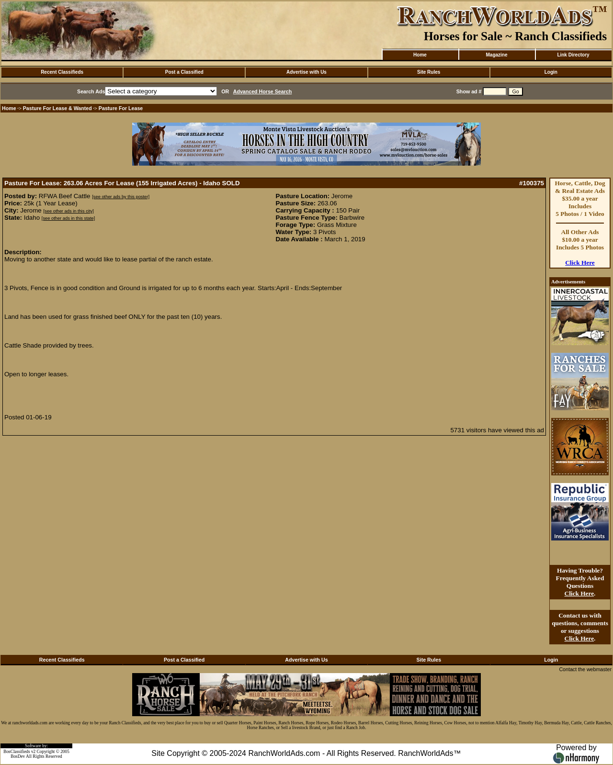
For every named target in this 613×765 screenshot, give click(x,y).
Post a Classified (184, 72)
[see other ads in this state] (68, 218)
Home (420, 54)
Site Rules (428, 72)
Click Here (580, 262)
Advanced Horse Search (262, 91)
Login (551, 72)
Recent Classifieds (62, 72)
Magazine (496, 54)
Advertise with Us (306, 72)
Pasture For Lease (121, 108)
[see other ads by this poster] (120, 196)
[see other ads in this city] (68, 211)
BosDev (18, 756)
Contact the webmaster (585, 669)
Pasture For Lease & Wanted (57, 108)
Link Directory (573, 54)
